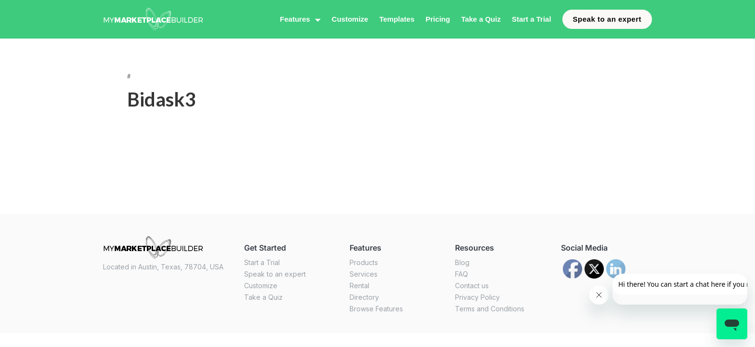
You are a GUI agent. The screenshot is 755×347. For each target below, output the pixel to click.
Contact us (472, 285)
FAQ (461, 274)
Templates (397, 19)
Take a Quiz (481, 19)
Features (295, 19)
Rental (359, 285)
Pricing (438, 19)
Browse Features (376, 309)
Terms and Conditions (489, 309)
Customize (350, 19)
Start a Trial (531, 19)
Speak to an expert (607, 19)
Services (364, 274)
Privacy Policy (477, 297)
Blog (462, 262)
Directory (364, 297)
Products (364, 262)
